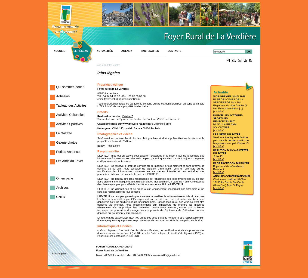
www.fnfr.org (130, 123)
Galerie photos (66, 142)
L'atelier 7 (127, 116)
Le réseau (81, 50)
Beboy (101, 145)
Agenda (126, 50)
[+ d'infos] (218, 111)
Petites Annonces (68, 152)
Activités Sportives (69, 124)
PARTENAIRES (150, 50)
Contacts (174, 50)
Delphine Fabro (162, 123)
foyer (107, 99)
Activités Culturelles (70, 115)
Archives (62, 187)
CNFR (60, 197)
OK (249, 51)
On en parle (64, 178)
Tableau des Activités (71, 105)
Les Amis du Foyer (69, 161)
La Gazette (64, 133)
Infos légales (59, 253)
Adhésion (63, 96)
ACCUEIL (59, 50)
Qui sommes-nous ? (70, 87)
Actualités (105, 50)
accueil (101, 65)
